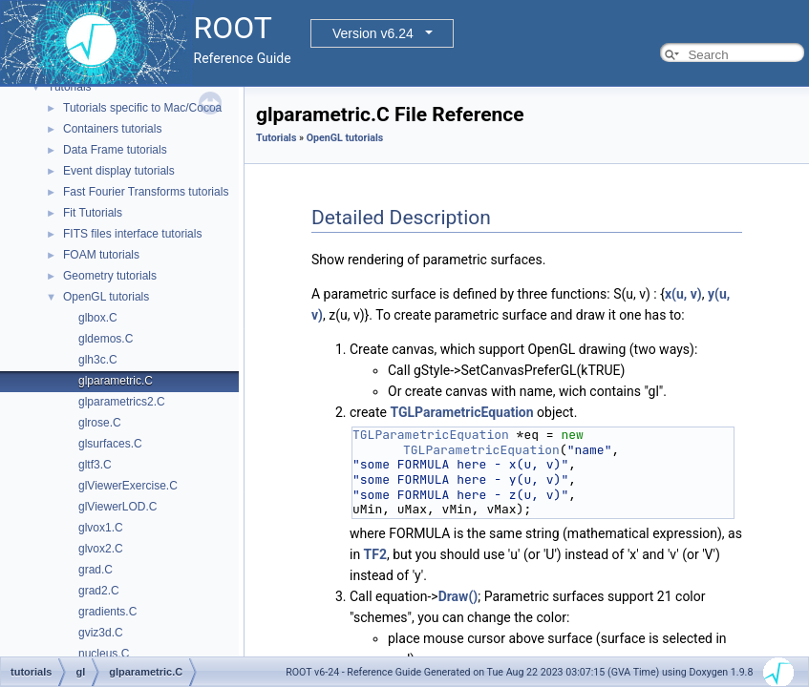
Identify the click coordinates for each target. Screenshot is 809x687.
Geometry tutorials (110, 275)
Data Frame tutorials (115, 149)
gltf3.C (95, 464)
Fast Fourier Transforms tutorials (145, 191)
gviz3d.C (100, 632)
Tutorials (70, 87)
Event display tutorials (119, 170)
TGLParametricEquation (461, 412)
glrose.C (99, 422)
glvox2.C (100, 548)
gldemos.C (105, 338)
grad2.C (98, 590)
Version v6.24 (373, 33)
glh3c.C (97, 359)
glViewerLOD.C (117, 506)
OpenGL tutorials (106, 296)
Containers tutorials (112, 128)
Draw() (458, 596)
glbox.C (97, 317)
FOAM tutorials (101, 254)
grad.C (95, 569)
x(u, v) (683, 294)
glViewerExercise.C (128, 485)
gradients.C (107, 611)
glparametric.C (115, 380)
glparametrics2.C (121, 401)
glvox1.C (100, 527)
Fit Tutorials (92, 212)
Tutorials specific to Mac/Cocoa (142, 107)
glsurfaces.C (110, 443)
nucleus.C (103, 653)
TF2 (375, 554)
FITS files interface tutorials (132, 233)
